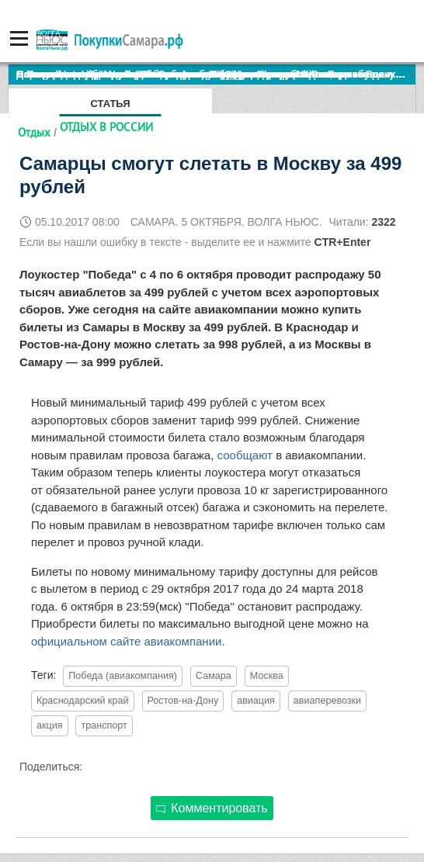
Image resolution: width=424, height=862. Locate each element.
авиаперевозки (327, 700)
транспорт (104, 725)
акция (49, 725)
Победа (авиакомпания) (122, 675)
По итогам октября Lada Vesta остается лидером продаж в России (182, 74)
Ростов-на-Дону (183, 700)
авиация (256, 700)
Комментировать (212, 808)
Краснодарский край (82, 700)
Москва (266, 675)
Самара (213, 675)
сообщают (246, 455)
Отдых (34, 132)
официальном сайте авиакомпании (126, 641)
